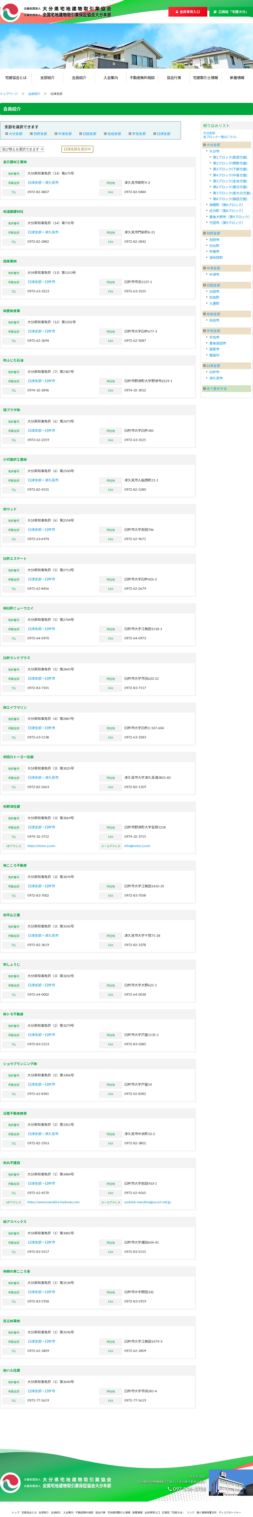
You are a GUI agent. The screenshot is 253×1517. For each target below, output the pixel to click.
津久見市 (51, 182)
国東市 (214, 349)
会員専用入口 (190, 12)
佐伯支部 (114, 134)
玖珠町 (214, 297)
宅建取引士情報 (205, 78)
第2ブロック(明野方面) (230, 163)
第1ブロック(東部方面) (230, 157)
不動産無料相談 (142, 78)
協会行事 (174, 78)
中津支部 (65, 134)
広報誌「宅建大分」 (233, 12)
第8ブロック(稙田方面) (230, 199)
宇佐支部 (139, 134)
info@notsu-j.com (137, 846)
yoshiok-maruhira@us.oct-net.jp (147, 1202)
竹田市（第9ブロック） (227, 223)
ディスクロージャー (230, 1512)
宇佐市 (214, 337)
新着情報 (237, 78)
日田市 (214, 291)
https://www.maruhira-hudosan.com (53, 1202)
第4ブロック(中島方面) (230, 175)
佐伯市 (214, 320)
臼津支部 (163, 134)
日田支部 (89, 134)
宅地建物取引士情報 (119, 1512)
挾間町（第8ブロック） (227, 205)
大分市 (214, 151)
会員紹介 (79, 78)
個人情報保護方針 (206, 1512)
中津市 (214, 274)
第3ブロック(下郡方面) (230, 169)
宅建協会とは (16, 78)
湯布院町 (216, 258)
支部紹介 (47, 78)
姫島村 (214, 355)
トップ (15, 1512)
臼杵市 (50, 282)
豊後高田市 (217, 343)
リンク (190, 1512)
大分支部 (15, 134)
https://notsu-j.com (41, 846)
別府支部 (40, 134)
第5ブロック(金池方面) (230, 181)
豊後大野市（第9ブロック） (230, 217)
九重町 (214, 303)
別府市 (214, 240)
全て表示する (217, 389)
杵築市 (214, 251)
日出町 (214, 246)
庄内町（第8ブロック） (227, 211)
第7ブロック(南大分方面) (232, 193)
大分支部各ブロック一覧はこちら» (220, 135)
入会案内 (111, 78)
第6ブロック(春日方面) (230, 187)
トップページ (9, 93)
